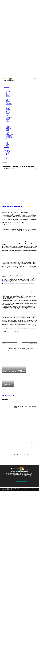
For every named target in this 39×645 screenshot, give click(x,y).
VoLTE (7, 100)
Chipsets (7, 113)
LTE (6, 97)
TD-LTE (7, 95)
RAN (7, 133)
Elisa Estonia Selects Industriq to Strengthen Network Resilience (8, 386)
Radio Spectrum (9, 132)
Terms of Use (23, 488)
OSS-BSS (7, 130)
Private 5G (16, 331)
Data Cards (8, 107)
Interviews (7, 154)
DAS (7, 125)
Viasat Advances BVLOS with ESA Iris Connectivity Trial (20, 372)
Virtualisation (8, 101)
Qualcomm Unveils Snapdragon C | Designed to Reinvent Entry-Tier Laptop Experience (8, 372)
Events (7, 155)
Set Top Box (8, 115)
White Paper (8, 156)
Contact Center (8, 139)
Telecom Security (9, 135)
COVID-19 (8, 151)
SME (7, 143)
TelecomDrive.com (17, 206)
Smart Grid (8, 91)
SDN (7, 89)
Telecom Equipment (9, 134)
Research (7, 152)
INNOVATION (6, 147)
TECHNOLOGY (6, 87)
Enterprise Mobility (9, 140)
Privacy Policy (18, 488)
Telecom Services (9, 136)
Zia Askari (6, 168)
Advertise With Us (13, 488)
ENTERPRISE (6, 138)
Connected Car (8, 149)
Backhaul (7, 123)
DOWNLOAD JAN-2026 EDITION (8, 395)
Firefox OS (8, 111)
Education (5, 158)
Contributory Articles (9, 157)
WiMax (7, 98)
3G (6, 92)
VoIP (7, 99)
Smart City (8, 118)
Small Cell (7, 121)
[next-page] (4, 389)
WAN (7, 145)
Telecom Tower (8, 126)
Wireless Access (9, 117)
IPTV (7, 120)
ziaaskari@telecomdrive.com (21, 481)
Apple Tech (8, 112)
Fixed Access (8, 128)
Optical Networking (9, 90)
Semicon (7, 119)
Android (7, 110)
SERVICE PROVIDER (8, 122)
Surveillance (8, 96)
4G (6, 93)
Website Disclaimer (28, 488)
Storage (7, 144)
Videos (5, 159)
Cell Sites (7, 124)
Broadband (8, 114)
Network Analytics (9, 104)
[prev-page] (2, 389)
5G (6, 94)
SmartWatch (8, 109)
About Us (8, 488)
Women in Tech (8, 153)
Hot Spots (7, 129)
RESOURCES (6, 150)
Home (3, 162)
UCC (7, 146)
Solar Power (8, 102)
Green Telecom (8, 103)
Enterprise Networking (10, 141)
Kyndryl (13, 214)
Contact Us (33, 488)
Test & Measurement (9, 137)
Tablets (7, 106)
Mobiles (7, 108)
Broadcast (7, 116)
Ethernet (7, 127)
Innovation (9, 331)
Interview (5, 162)
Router (7, 142)
